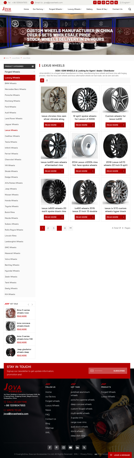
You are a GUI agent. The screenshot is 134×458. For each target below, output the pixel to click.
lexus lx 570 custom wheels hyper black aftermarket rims (115, 210)
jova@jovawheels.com (16, 413)
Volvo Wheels (11, 259)
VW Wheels (10, 165)
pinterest (56, 447)
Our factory (38, 9)
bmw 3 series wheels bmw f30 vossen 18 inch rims (25, 350)
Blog (47, 423)
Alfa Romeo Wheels (14, 183)
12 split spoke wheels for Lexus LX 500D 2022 (84, 118)
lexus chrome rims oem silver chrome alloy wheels (54, 118)
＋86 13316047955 (14, 405)
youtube (70, 447)
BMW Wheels (10, 83)
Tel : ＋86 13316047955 (15, 2)
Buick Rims (10, 212)
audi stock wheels (79, 427)
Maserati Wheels (12, 253)
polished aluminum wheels (80, 394)
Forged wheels (52, 401)
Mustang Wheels (12, 101)
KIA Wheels (10, 294)
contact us (117, 9)
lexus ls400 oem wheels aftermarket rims (54, 164)
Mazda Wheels (11, 218)
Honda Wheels (11, 200)
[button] (32, 304)
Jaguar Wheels (12, 124)
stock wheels (77, 431)
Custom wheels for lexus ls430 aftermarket (115, 118)
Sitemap (49, 428)
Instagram (63, 447)
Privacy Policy (86, 454)
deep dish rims (78, 436)
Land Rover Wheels (13, 118)
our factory (50, 396)
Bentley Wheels (12, 265)
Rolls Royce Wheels (14, 230)
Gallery (89, 9)
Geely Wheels (11, 288)
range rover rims (78, 422)
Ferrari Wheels (11, 153)
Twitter (84, 447)
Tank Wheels (10, 282)
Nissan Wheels (11, 194)
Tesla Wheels (11, 142)
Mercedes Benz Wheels (15, 89)
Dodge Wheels (11, 177)
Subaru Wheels (12, 224)
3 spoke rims (77, 418)
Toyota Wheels (11, 206)
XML (47, 432)
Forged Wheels (55, 9)
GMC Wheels (10, 247)
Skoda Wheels (11, 171)
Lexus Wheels (11, 130)
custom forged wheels (81, 409)
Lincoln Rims (10, 235)
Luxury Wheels (74, 9)
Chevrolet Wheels (13, 159)
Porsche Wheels (12, 95)
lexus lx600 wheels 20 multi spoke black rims (54, 210)
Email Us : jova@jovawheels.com (47, 2)
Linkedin (77, 447)
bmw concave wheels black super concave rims (24, 337)
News (48, 410)
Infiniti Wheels (11, 148)
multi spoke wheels (80, 413)
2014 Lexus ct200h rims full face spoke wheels (85, 164)
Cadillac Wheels (12, 136)
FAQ (47, 414)
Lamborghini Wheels (14, 241)
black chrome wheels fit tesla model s (24, 311)
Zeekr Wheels (11, 276)
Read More (22, 316)
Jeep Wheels (11, 189)
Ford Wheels (10, 107)
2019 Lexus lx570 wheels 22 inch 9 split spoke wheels (116, 164)
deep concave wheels (81, 404)
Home (26, 9)
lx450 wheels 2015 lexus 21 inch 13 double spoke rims (84, 210)
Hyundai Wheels (12, 271)
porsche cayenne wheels (82, 400)
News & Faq (102, 9)
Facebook (50, 447)
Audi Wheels (10, 112)
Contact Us (50, 419)
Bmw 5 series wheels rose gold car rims (23, 324)
